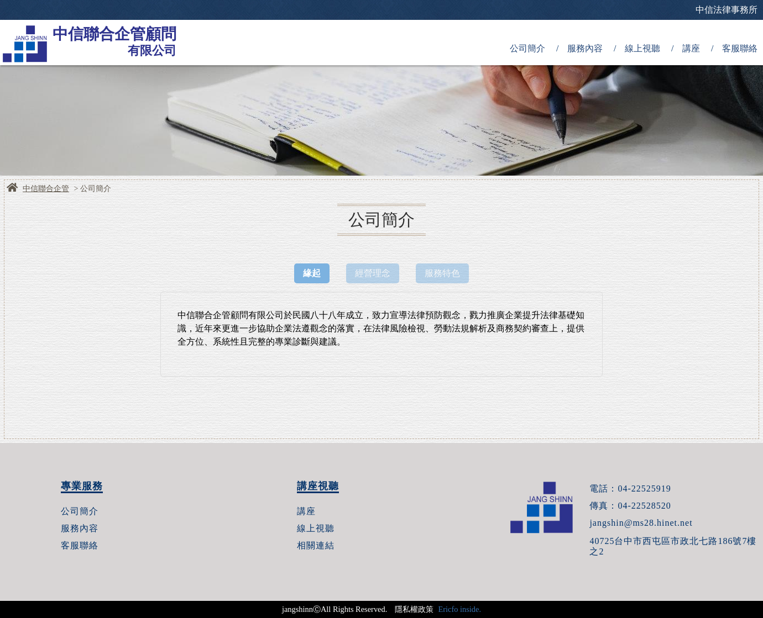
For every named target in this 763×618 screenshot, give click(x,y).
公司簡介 (527, 48)
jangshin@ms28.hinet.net (640, 522)
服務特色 (442, 273)
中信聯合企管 (46, 189)
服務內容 (585, 48)
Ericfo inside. (459, 609)
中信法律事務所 (726, 9)
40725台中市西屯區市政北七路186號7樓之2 (672, 546)
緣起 (312, 273)
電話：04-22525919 (630, 488)
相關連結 (316, 545)
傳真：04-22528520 (630, 505)
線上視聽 (642, 48)
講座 (691, 48)
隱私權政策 (414, 609)
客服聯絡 (739, 48)
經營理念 (372, 273)
